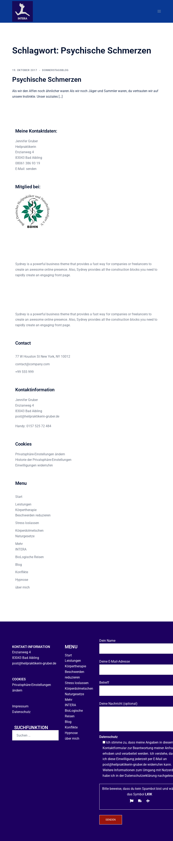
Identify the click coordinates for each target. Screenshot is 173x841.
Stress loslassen (27, 523)
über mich (22, 587)
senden (31, 169)
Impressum (20, 705)
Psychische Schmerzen (46, 79)
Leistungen (23, 504)
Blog (18, 565)
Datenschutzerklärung (141, 775)
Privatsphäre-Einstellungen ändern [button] (40, 454)
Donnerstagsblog (55, 70)
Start (18, 497)
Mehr (19, 544)
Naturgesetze (24, 536)
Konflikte (21, 572)
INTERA (20, 549)
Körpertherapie (26, 510)
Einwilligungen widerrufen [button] (34, 465)
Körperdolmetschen (29, 531)
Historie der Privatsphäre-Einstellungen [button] (43, 460)
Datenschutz (21, 711)
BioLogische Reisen (29, 557)
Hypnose (21, 580)
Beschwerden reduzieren (33, 515)
